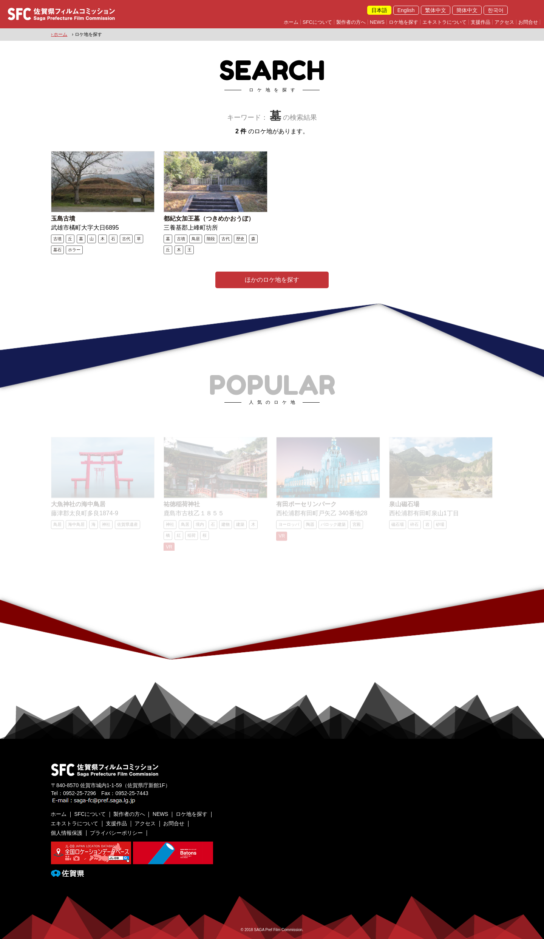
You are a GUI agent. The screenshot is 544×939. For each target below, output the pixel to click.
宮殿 (356, 526)
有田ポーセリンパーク (306, 506)
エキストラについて (444, 22)
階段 (211, 238)
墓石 (57, 249)
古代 (126, 238)
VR (169, 549)
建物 (225, 526)
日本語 (379, 10)
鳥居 (196, 238)
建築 (240, 526)
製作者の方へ (351, 22)
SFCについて (317, 22)
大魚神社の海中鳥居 (78, 506)
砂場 (440, 526)
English (406, 10)
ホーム (291, 22)
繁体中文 (435, 10)
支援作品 (480, 22)
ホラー (74, 249)
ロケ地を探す (403, 22)
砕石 (414, 526)
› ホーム (59, 34)
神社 (106, 526)
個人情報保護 (67, 832)
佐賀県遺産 (127, 526)
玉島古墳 (63, 218)
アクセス (504, 22)
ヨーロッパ (288, 526)
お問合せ (528, 22)
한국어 (496, 10)
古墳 (57, 238)
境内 (200, 526)
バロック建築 (333, 526)
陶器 (310, 526)
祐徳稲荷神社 (182, 506)
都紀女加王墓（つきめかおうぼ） (209, 218)
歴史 (240, 238)
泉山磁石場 (404, 506)
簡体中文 (467, 10)
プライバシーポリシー (117, 832)
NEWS (377, 22)
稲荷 (191, 537)
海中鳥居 (76, 526)
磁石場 (397, 526)
